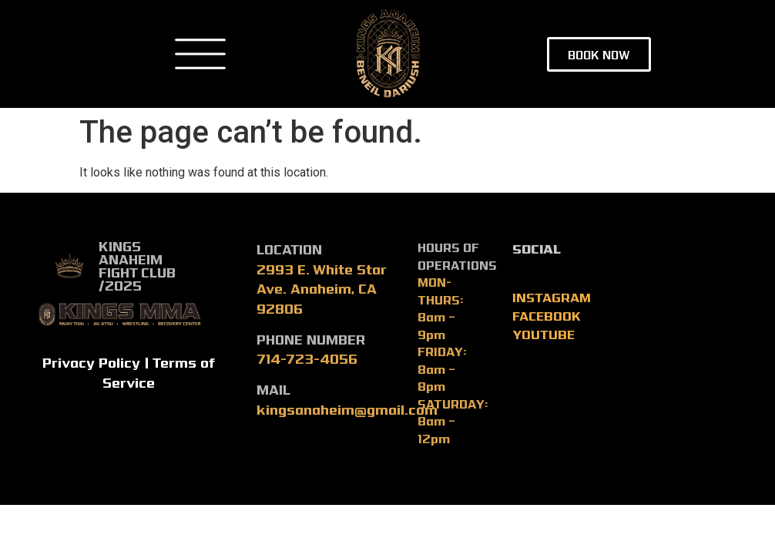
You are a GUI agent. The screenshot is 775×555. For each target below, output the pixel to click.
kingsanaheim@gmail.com (347, 409)
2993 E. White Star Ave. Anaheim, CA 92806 (321, 288)
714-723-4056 (307, 358)
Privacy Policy (91, 362)
